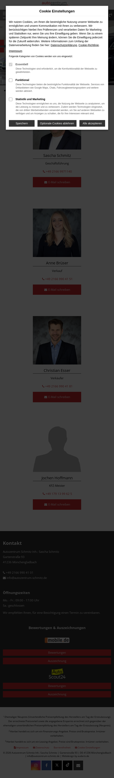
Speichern (22, 123)
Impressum (15, 50)
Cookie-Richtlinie (88, 45)
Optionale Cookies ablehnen (57, 123)
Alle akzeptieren (92, 123)
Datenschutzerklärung (64, 45)
